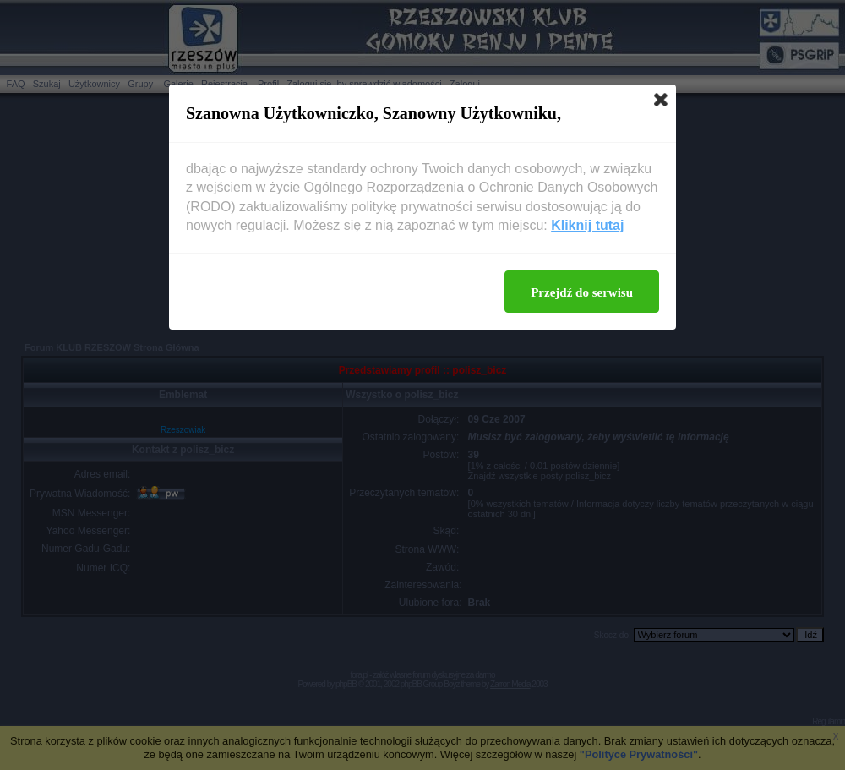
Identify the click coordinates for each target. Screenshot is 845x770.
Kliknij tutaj (587, 225)
